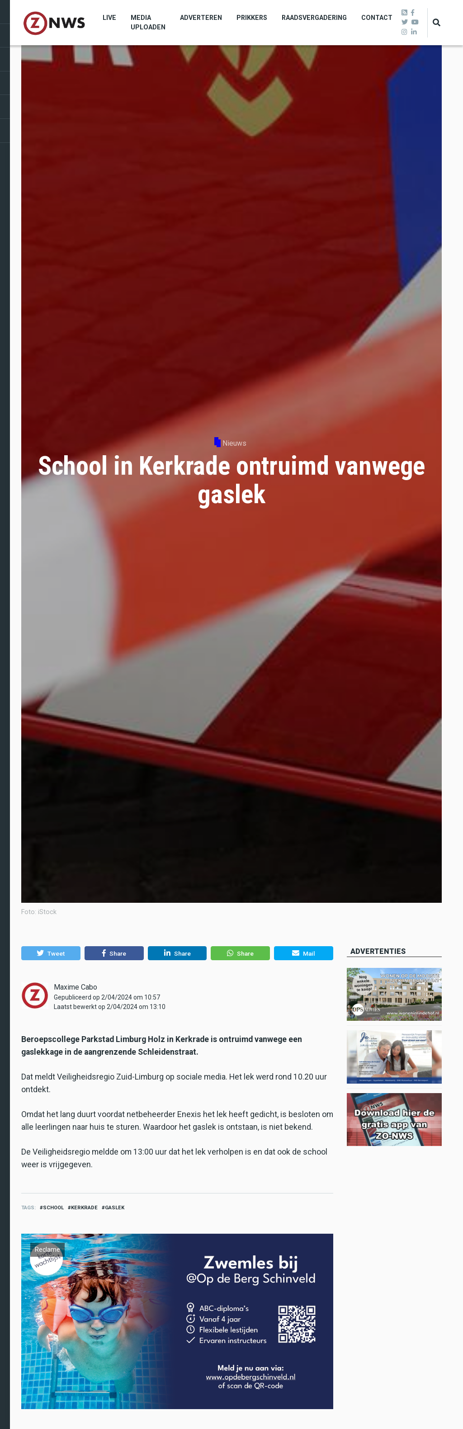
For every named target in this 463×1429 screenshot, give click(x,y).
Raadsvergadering (314, 17)
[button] (50, 953)
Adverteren (201, 17)
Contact (376, 17)
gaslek (114, 1208)
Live (109, 17)
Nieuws (234, 443)
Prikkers (251, 17)
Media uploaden (148, 22)
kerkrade (84, 1208)
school (53, 1208)
